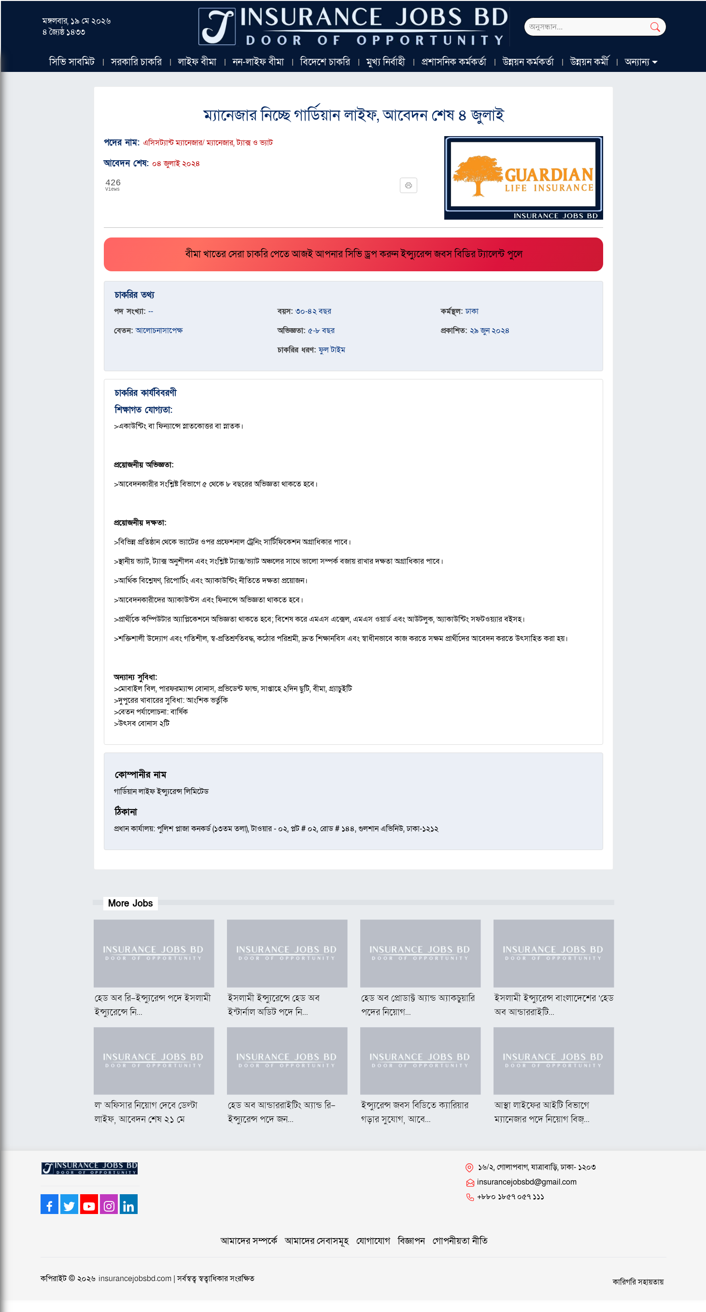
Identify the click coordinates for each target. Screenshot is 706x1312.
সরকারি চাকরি (136, 62)
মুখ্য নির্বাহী (386, 62)
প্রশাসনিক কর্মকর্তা (454, 62)
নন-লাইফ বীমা (258, 62)
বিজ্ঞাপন (411, 1241)
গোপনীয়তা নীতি (460, 1241)
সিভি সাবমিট (72, 62)
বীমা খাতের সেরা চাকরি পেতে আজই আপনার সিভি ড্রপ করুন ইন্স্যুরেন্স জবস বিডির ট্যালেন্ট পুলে (353, 254)
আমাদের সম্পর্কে (249, 1241)
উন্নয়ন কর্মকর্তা (528, 62)
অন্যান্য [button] (637, 62)
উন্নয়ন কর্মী (589, 62)
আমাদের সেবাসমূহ (317, 1241)
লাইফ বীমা (197, 62)
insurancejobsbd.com (135, 1279)
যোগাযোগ (373, 1241)
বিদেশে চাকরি (325, 62)
